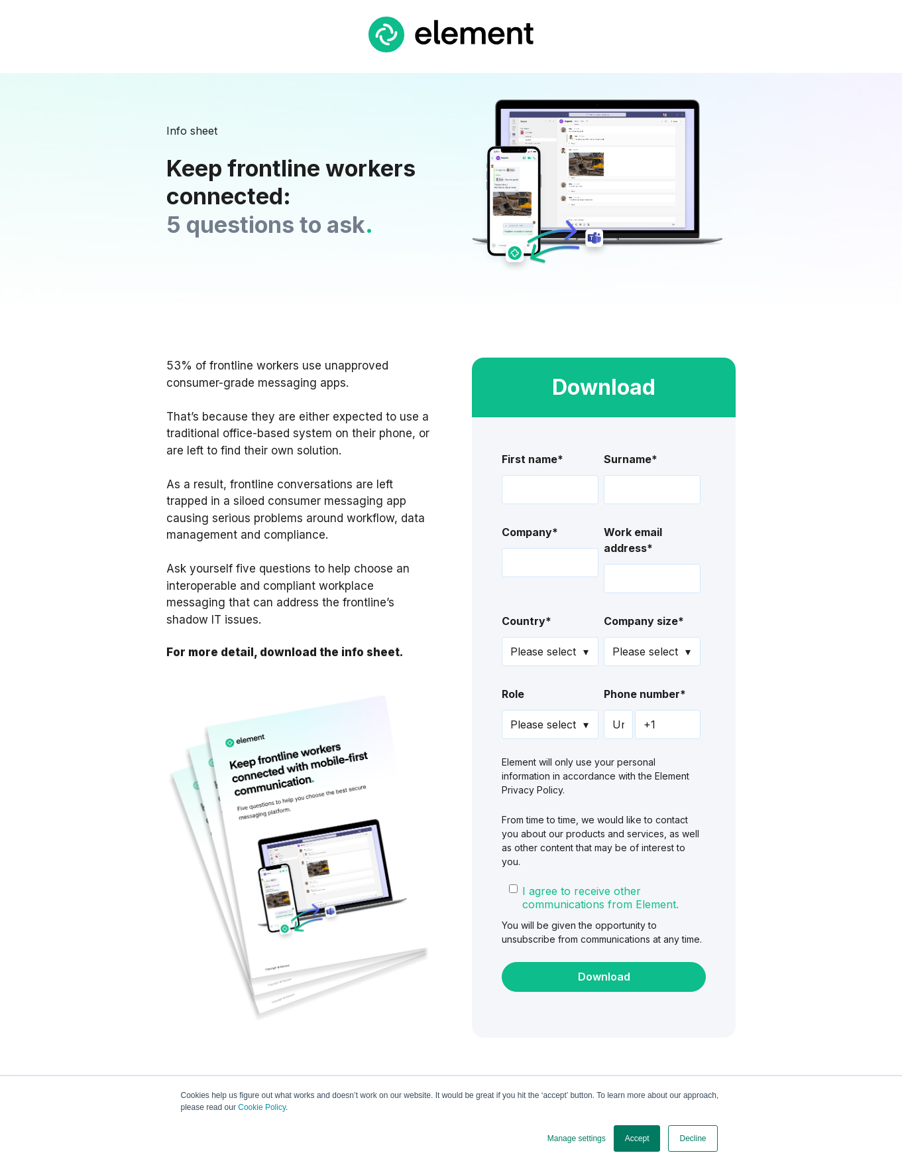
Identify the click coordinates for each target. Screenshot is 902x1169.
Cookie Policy (262, 1107)
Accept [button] (637, 1138)
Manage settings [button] (576, 1138)
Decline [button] (692, 1138)
